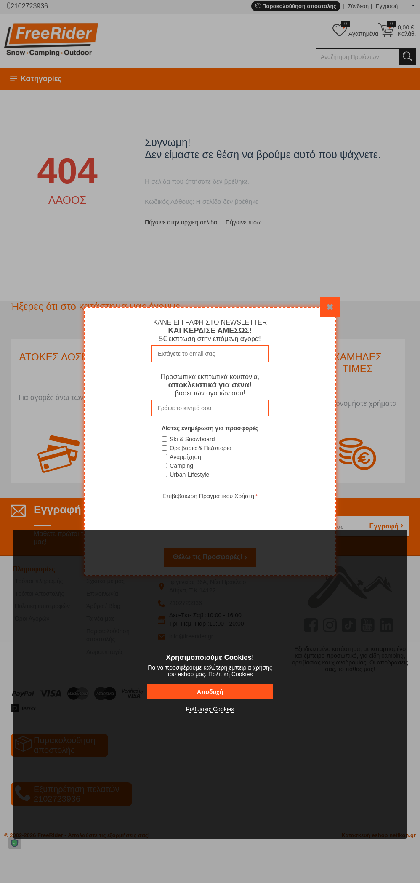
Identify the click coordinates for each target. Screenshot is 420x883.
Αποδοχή (210, 691)
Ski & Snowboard (192, 439)
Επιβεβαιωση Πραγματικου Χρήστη (208, 496)
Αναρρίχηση (185, 457)
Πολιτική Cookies (230, 674)
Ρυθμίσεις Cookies (210, 709)
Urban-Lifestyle (189, 474)
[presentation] (210, 518)
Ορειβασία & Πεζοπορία (200, 448)
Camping (181, 465)
